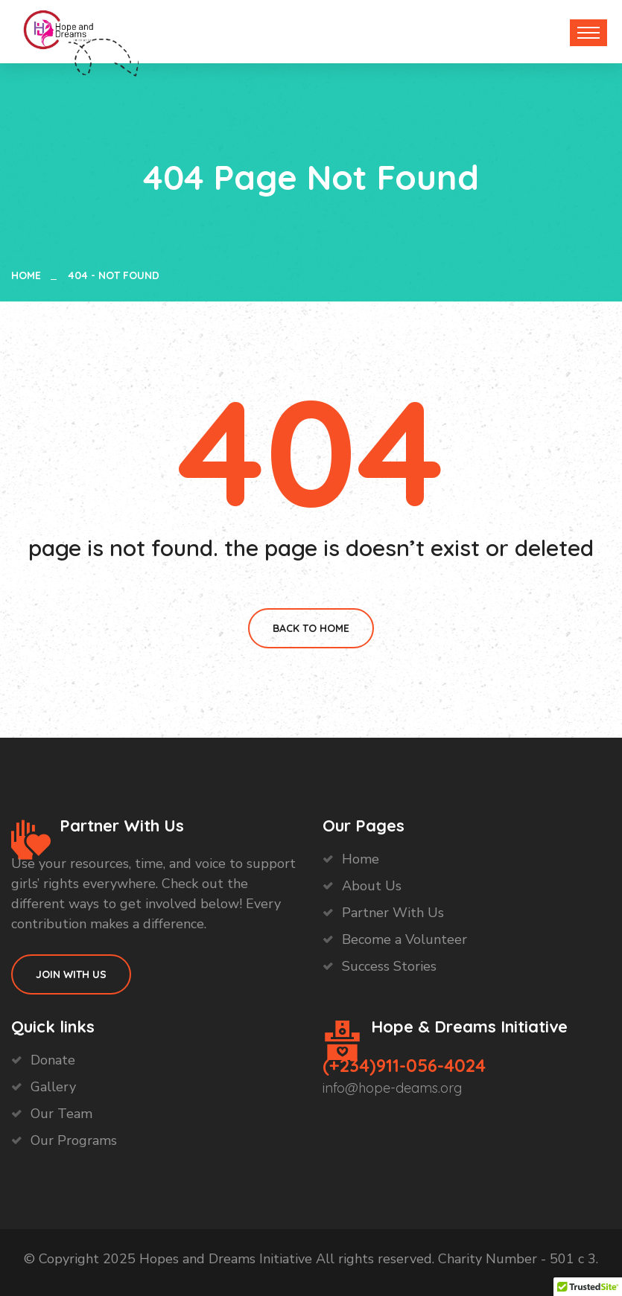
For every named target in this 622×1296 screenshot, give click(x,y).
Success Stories (389, 966)
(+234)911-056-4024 (404, 1065)
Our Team (61, 1114)
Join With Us (71, 974)
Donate (53, 1060)
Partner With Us (393, 913)
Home (29, 275)
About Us (372, 886)
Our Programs (74, 1140)
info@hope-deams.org (392, 1088)
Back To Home (311, 628)
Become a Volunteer (404, 939)
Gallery (53, 1087)
